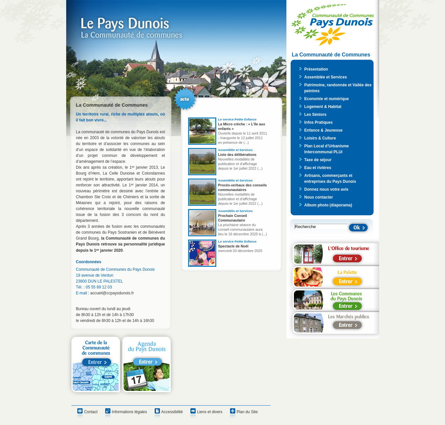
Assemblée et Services (325, 77)
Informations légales (129, 412)
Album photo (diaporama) (328, 205)
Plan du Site (247, 412)
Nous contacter (318, 197)
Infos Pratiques (318, 122)
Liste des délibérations (237, 155)
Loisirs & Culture (320, 138)
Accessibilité (172, 412)
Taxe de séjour (318, 160)
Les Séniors (315, 114)
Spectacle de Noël (233, 246)
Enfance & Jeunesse (323, 130)
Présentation (316, 69)
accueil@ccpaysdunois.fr (112, 293)
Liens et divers (209, 412)
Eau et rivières (317, 167)
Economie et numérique (326, 98)
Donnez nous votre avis (326, 189)
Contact (90, 412)
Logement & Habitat (322, 106)
